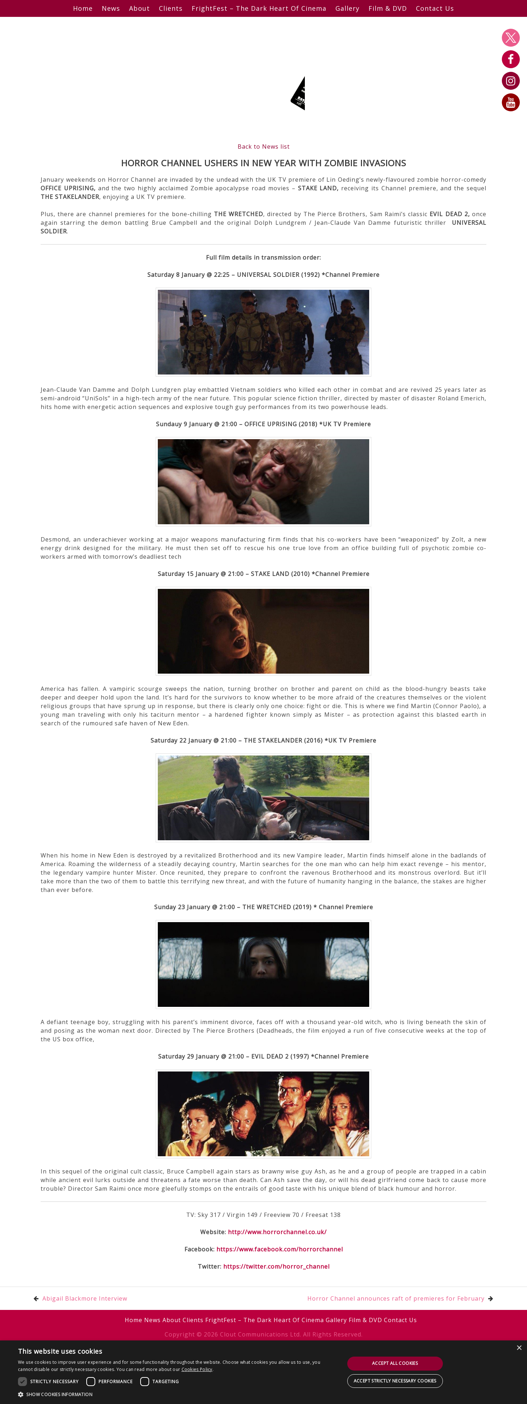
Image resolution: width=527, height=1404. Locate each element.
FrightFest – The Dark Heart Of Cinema (259, 8)
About (139, 8)
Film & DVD (387, 8)
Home (83, 8)
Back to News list (264, 146)
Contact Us (435, 8)
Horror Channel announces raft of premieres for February (396, 1298)
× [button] (519, 1348)
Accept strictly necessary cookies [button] (395, 1381)
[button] (176, 1394)
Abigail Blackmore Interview (84, 1298)
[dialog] (263, 1372)
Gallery (347, 8)
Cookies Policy (197, 1369)
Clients (171, 8)
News (111, 8)
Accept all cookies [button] (395, 1363)
